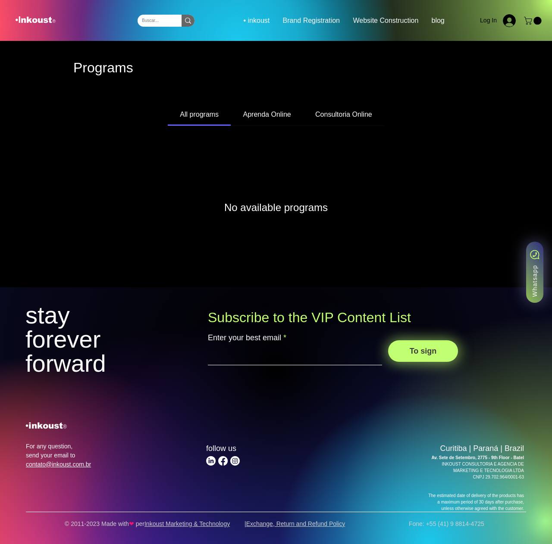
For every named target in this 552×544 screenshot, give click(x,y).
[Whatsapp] (534, 272)
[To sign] (423, 351)
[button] (533, 21)
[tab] (199, 114)
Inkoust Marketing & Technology (187, 523)
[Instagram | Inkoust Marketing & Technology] (235, 461)
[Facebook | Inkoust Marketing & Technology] (223, 461)
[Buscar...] (152, 21)
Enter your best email (244, 338)
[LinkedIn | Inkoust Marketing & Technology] (211, 461)
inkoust (45, 425)
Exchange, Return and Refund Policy (295, 523)
